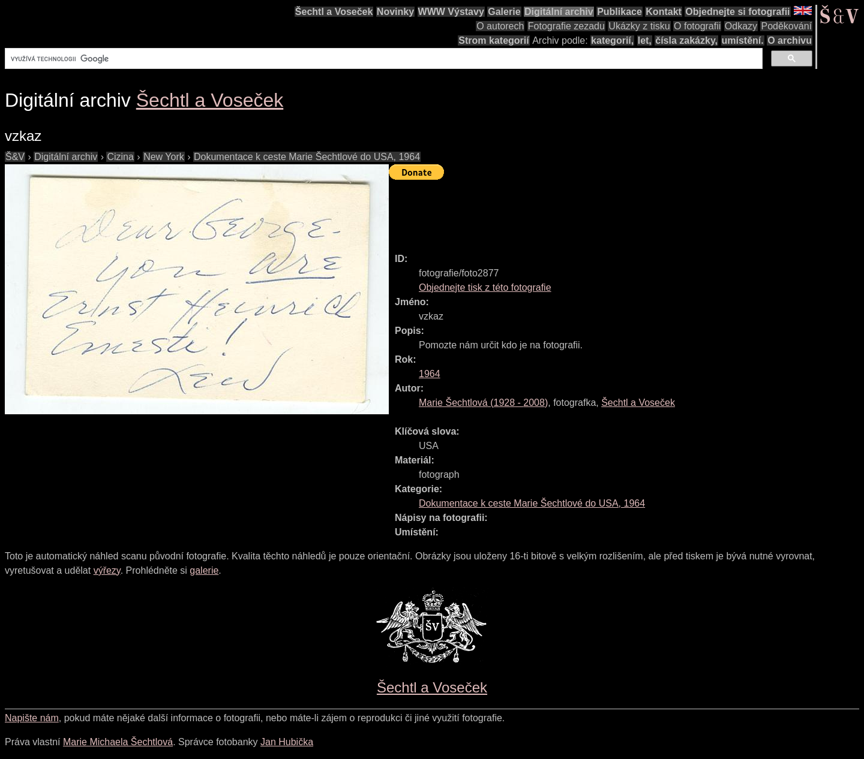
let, (645, 40)
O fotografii (697, 26)
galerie (204, 570)
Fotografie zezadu (566, 26)
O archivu (789, 40)
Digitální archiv (558, 12)
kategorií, (612, 40)
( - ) (483, 402)
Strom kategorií (493, 40)
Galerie (504, 12)
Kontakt (664, 12)
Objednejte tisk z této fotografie (485, 287)
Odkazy (741, 26)
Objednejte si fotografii (737, 12)
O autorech (500, 26)
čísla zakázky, (686, 40)
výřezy (107, 570)
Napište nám (32, 718)
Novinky (395, 12)
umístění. (743, 40)
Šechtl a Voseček (334, 12)
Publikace (619, 12)
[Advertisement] (607, 211)
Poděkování (786, 26)
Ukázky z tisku (639, 26)
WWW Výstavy (451, 12)
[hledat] (382, 58)
